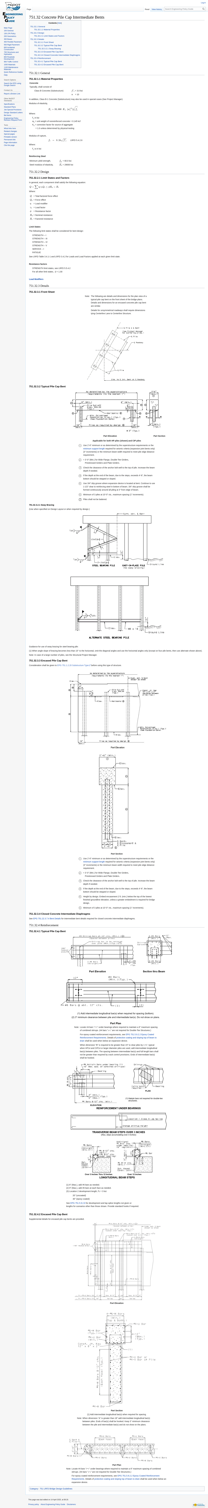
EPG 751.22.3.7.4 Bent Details (47, 918)
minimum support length (94, 448)
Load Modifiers (36, 279)
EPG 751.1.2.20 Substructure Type (73, 665)
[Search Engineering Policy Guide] (185, 9)
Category (34, 1489)
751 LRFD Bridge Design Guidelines (56, 1489)
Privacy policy (33, 1504)
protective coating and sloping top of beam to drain (117, 1479)
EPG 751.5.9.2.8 (77, 1203)
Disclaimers (71, 1504)
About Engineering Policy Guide (53, 1504)
